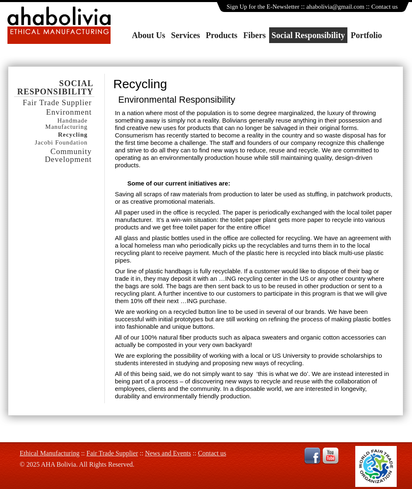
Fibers (254, 35)
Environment (69, 112)
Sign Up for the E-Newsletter (262, 6)
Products (221, 35)
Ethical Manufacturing (50, 453)
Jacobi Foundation (61, 143)
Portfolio (366, 35)
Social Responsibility (308, 35)
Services (185, 35)
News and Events (168, 453)
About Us (149, 35)
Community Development (68, 155)
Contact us (384, 6)
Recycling (72, 135)
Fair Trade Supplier (57, 102)
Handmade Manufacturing (66, 124)
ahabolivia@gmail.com (335, 6)
